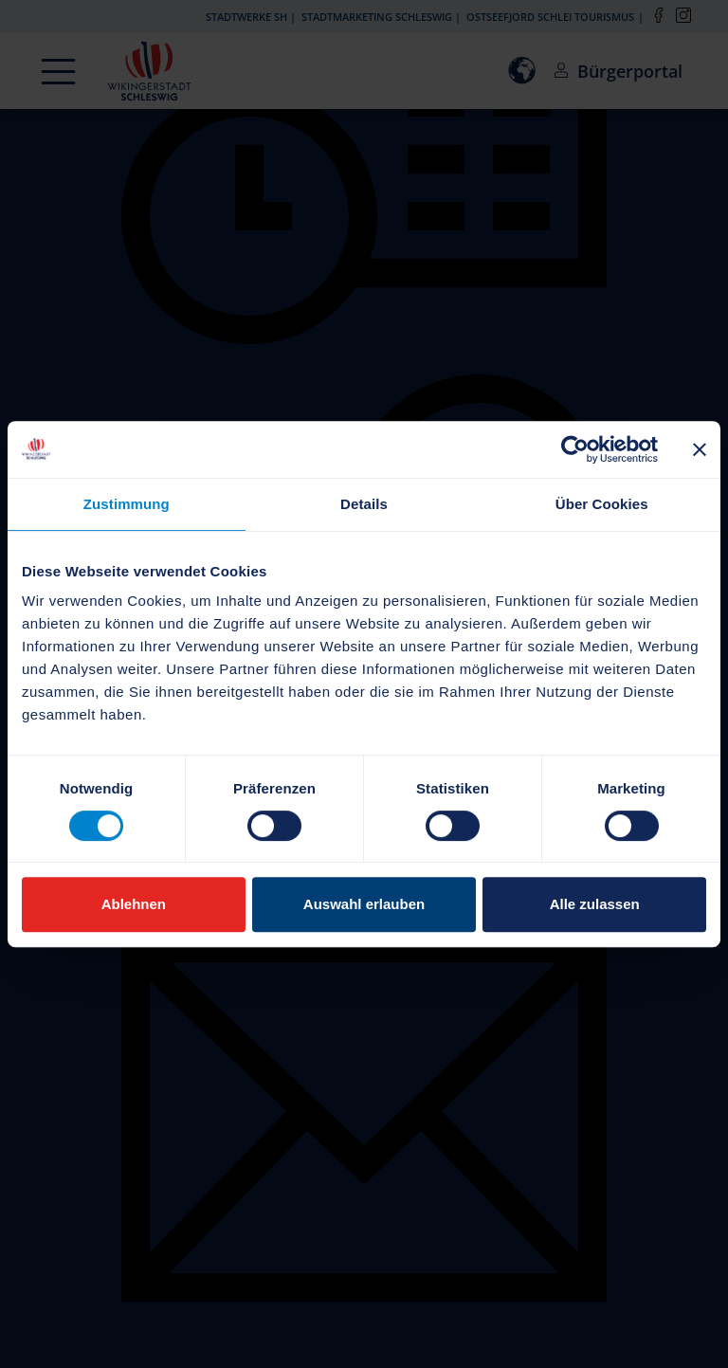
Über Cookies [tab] (601, 504)
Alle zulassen (595, 904)
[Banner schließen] (699, 449)
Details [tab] (364, 504)
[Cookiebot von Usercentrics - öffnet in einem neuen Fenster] (575, 449)
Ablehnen (133, 904)
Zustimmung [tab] (126, 504)
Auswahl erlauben (364, 904)
